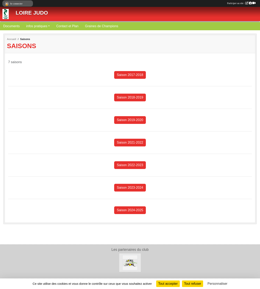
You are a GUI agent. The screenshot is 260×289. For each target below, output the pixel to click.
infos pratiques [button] (36, 26)
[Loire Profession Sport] (130, 262)
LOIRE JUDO (32, 13)
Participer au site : (241, 3)
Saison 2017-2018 (130, 75)
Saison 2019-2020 (130, 120)
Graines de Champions (101, 26)
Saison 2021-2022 (130, 142)
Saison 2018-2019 (130, 97)
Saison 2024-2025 (130, 210)
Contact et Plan (67, 26)
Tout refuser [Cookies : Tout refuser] (192, 283)
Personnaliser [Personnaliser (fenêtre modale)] (218, 283)
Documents (11, 26)
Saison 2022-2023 (130, 165)
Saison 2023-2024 (130, 187)
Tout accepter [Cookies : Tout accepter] (168, 283)
